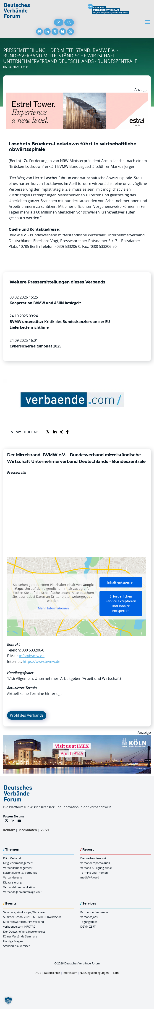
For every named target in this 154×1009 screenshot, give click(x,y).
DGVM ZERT (88, 926)
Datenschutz (52, 972)
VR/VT (45, 830)
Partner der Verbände (94, 912)
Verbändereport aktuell (95, 863)
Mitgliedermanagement (18, 863)
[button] (8, 1001)
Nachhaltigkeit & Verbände (20, 872)
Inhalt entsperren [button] (121, 582)
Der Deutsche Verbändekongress (24, 931)
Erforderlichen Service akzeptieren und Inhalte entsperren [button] (121, 603)
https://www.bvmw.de (41, 661)
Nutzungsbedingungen (94, 972)
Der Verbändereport (93, 858)
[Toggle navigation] (148, 22)
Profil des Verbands (27, 715)
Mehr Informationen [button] (53, 608)
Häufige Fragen (13, 941)
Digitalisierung (12, 882)
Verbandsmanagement (17, 868)
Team (115, 972)
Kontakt (9, 830)
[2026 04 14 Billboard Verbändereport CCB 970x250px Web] (77, 738)
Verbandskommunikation (19, 887)
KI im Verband (12, 858)
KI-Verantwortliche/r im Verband (23, 922)
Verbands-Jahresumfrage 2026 (22, 892)
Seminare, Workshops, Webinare (24, 912)
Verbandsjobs (89, 917)
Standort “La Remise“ (16, 946)
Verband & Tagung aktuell (96, 868)
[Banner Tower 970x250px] (77, 95)
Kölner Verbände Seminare (20, 936)
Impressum (70, 972)
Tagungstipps (88, 922)
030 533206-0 (33, 650)
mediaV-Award (89, 877)
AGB (38, 972)
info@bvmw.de (31, 655)
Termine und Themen (94, 872)
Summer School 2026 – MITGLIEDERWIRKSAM (32, 917)
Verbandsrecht (12, 877)
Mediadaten (27, 830)
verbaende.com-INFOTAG (19, 926)
